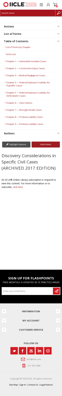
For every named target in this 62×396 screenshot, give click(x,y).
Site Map (13, 384)
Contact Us (32, 384)
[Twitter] (14, 350)
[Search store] (27, 13)
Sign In (22, 384)
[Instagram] (48, 350)
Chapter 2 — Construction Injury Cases (25, 68)
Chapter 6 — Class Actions (19, 102)
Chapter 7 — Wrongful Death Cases (24, 109)
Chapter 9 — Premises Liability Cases (24, 124)
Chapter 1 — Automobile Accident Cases (26, 61)
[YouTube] (31, 350)
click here (18, 187)
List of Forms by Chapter (18, 47)
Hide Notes (45, 144)
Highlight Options (17, 144)
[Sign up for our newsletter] (27, 291)
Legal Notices (46, 384)
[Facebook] (22, 350)
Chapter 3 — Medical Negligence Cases (25, 75)
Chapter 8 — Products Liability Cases (24, 116)
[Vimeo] (39, 350)
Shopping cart (55, 4)
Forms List (11, 54)
